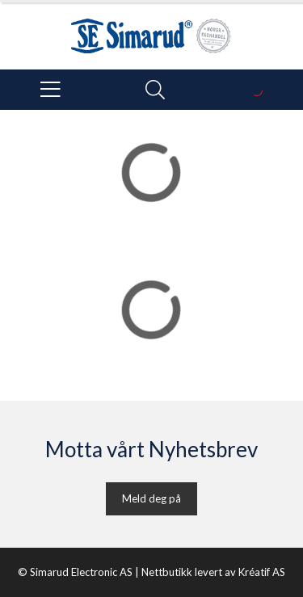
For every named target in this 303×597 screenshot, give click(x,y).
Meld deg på (151, 498)
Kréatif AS (261, 571)
